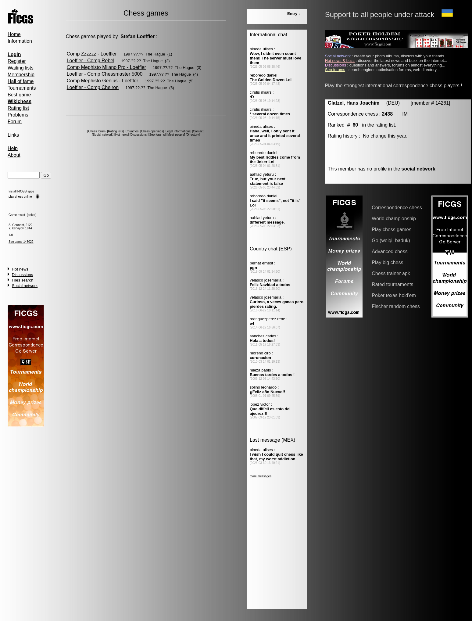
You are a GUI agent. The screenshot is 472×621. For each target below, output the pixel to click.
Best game (19, 94)
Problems (18, 114)
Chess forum (96, 131)
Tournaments (22, 88)
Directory (193, 134)
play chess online (20, 196)
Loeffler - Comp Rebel (90, 60)
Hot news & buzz (340, 60)
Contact (198, 131)
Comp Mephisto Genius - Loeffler (102, 80)
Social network (25, 285)
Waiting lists (21, 67)
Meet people (175, 134)
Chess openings (152, 131)
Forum (15, 121)
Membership (21, 74)
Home (14, 34)
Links (13, 135)
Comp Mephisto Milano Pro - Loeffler (106, 67)
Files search (22, 280)
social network (418, 168)
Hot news (20, 269)
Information (20, 41)
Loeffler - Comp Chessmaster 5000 (105, 74)
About (14, 155)
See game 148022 (21, 241)
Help (13, 148)
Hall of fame (21, 81)
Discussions (22, 274)
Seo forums (157, 134)
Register (17, 61)
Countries (132, 131)
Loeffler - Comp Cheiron (93, 87)
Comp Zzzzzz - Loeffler (92, 53)
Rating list (18, 108)
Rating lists (115, 131)
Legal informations (178, 131)
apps (30, 191)
